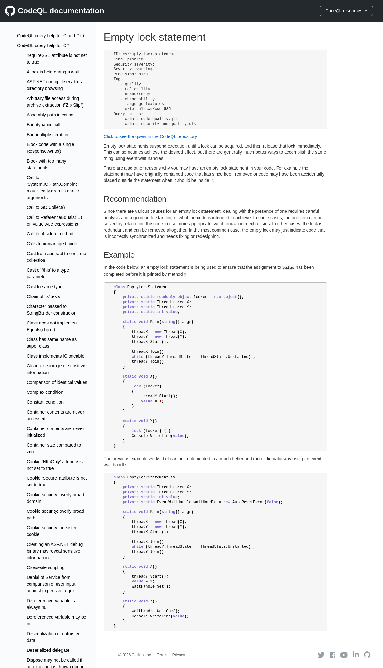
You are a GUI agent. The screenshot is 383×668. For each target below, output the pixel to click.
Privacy (178, 655)
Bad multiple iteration (47, 134)
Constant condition (45, 402)
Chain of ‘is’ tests (43, 296)
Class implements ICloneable (55, 355)
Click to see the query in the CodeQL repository (150, 136)
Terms (162, 655)
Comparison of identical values (57, 382)
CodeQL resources (346, 10)
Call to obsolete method (50, 233)
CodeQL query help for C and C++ (51, 35)
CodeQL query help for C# (43, 45)
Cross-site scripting (45, 567)
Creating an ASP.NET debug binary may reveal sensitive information (55, 551)
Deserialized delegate (48, 650)
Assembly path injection (50, 114)
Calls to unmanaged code (52, 243)
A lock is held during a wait (53, 71)
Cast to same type (45, 286)
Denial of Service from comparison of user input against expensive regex (51, 584)
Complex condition (45, 392)
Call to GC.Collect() (46, 207)
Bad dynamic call (43, 124)
